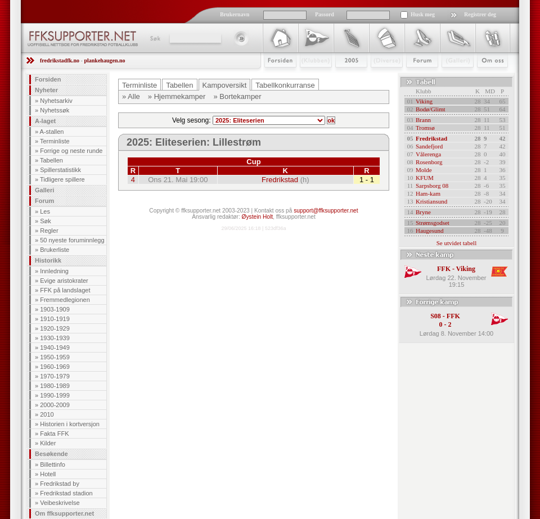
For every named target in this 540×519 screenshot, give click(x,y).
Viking (424, 101)
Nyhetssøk (54, 110)
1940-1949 (55, 347)
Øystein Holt (257, 217)
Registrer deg (480, 14)
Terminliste (55, 141)
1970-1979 (55, 376)
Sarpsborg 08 (432, 185)
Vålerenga (428, 154)
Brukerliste (54, 249)
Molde (424, 169)
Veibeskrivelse (59, 502)
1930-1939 (55, 338)
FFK (444, 269)
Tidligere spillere (62, 179)
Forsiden (275, 77)
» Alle (131, 96)
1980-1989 (55, 385)
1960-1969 (55, 366)
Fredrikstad (280, 179)
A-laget (45, 121)
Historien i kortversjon (70, 424)
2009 (341, 77)
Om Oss (487, 77)
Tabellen (51, 160)
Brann (423, 119)
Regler (49, 230)
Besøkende (51, 453)
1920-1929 (55, 328)
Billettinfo (52, 464)
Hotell (48, 474)
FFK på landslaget (65, 290)
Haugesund (430, 230)
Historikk (48, 260)
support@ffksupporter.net (326, 210)
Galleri (450, 77)
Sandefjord (429, 146)
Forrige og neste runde (71, 150)
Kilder (48, 443)
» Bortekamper (237, 96)
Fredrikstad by (59, 483)
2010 (46, 414)
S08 (435, 316)
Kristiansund (431, 201)
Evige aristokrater (64, 280)
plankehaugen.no (104, 60)
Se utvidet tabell (456, 243)
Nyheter (46, 90)
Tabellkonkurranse (285, 85)
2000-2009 (55, 404)
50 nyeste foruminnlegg (72, 240)
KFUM (425, 177)
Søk (154, 38)
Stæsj (377, 77)
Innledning (54, 271)
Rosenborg (429, 162)
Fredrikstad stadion (66, 493)
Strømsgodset (432, 222)
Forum (414, 77)
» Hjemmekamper (177, 96)
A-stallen (52, 131)
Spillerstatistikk (60, 169)
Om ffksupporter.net (64, 513)
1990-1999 (55, 395)
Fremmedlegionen (65, 299)
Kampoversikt (224, 85)
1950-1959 (55, 357)
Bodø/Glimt (431, 109)
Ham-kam (428, 193)
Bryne (423, 212)
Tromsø (425, 127)
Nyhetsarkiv (56, 100)
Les (45, 211)
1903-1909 (55, 309)
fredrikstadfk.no (59, 60)
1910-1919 (55, 318)
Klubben (310, 77)
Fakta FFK (54, 433)
